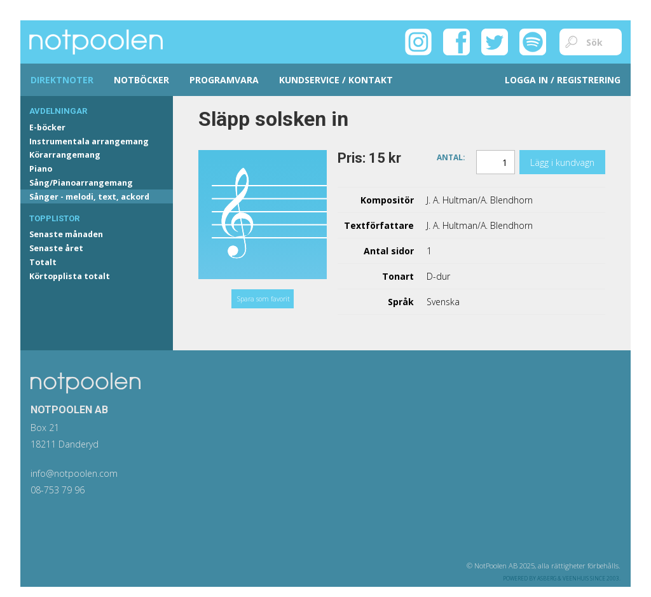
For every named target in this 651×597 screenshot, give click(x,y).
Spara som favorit (263, 298)
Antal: (451, 156)
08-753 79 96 (58, 490)
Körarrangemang (64, 154)
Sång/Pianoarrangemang (81, 182)
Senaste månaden (66, 234)
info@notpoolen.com (74, 473)
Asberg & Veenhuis (563, 578)
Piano (40, 168)
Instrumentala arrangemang (89, 141)
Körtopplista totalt (69, 276)
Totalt (43, 262)
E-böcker (47, 127)
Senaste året (56, 248)
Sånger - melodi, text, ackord (89, 196)
